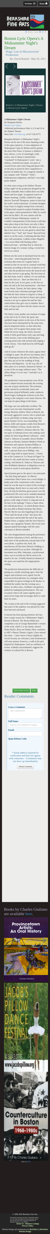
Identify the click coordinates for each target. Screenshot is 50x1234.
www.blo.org (19, 134)
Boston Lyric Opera (12, 125)
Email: (11, 730)
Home (43, 3)
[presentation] (28, 745)
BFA (29, 1162)
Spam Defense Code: (17, 739)
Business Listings (32, 1224)
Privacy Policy (27, 1226)
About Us (20, 1224)
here (28, 913)
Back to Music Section (21, 691)
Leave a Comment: (16, 707)
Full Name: (13, 721)
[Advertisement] (25, 837)
